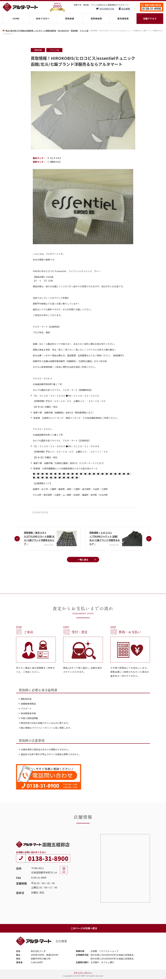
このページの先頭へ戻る (82, 928)
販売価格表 (123, 18)
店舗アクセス (150, 18)
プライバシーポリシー (83, 972)
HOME (16, 18)
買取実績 (69, 18)
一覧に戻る (83, 559)
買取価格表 (96, 18)
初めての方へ (43, 18)
